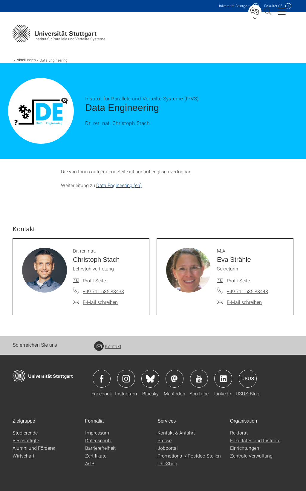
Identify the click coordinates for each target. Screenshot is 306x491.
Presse (164, 440)
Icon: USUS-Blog (248, 379)
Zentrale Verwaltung (251, 455)
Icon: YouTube (199, 379)
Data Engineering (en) (119, 185)
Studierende (25, 432)
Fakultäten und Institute (255, 440)
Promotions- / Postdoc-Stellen (189, 455)
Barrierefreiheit (100, 448)
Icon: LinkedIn (223, 379)
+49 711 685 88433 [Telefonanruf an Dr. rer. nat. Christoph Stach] (103, 291)
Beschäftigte (26, 440)
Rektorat (239, 432)
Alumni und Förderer (34, 448)
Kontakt (107, 346)
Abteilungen (26, 60)
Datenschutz (98, 440)
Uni (234, 6)
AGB (89, 463)
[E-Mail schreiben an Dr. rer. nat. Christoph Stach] (95, 302)
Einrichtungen (244, 448)
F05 (273, 6)
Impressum (97, 432)
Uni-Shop (167, 463)
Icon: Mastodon (174, 379)
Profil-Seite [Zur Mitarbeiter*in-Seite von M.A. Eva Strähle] (238, 280)
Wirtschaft (23, 455)
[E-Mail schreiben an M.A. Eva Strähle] (239, 302)
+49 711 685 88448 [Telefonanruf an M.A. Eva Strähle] (247, 291)
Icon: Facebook (102, 379)
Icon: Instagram (126, 379)
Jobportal (167, 448)
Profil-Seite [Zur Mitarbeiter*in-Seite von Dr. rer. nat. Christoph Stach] (94, 280)
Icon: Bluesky (150, 379)
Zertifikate (95, 455)
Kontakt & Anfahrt (176, 432)
